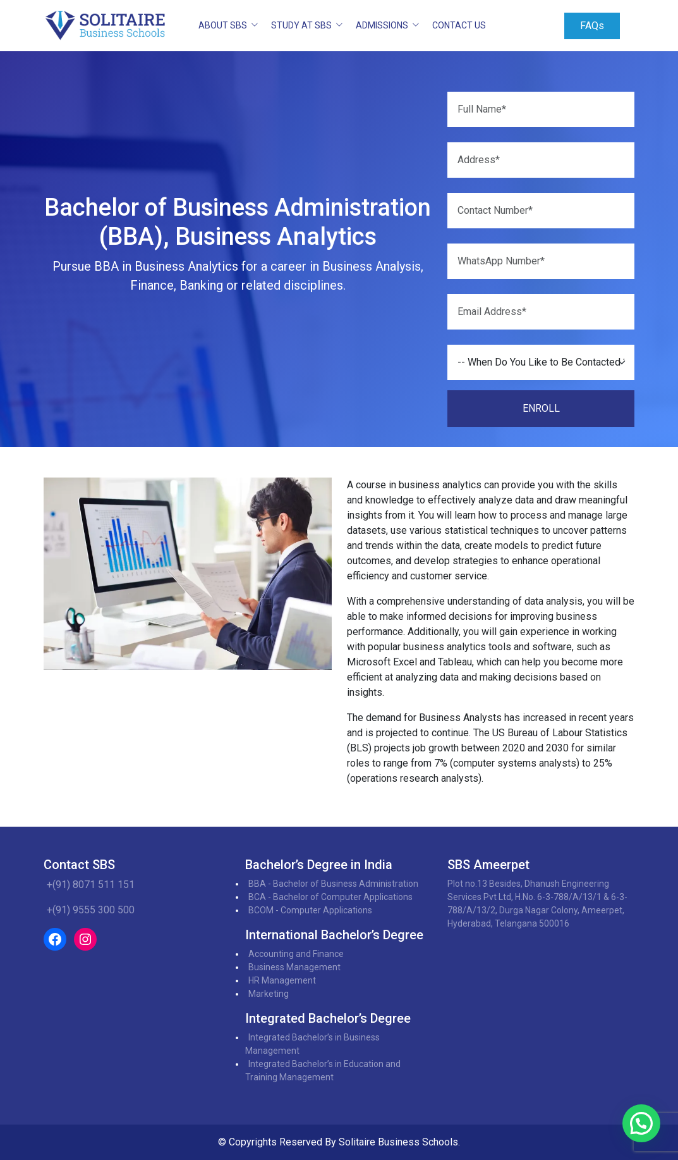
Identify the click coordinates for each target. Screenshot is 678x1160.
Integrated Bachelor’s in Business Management (312, 1044)
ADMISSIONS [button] (383, 25)
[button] (641, 1123)
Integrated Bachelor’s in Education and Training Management (323, 1070)
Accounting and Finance (296, 954)
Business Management (294, 967)
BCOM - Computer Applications (310, 910)
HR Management (282, 980)
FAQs (592, 26)
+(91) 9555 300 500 (91, 910)
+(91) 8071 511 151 (91, 885)
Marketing (268, 994)
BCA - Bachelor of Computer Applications (330, 897)
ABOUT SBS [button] (223, 25)
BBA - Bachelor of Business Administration (333, 884)
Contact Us (459, 25)
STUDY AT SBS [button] (302, 25)
